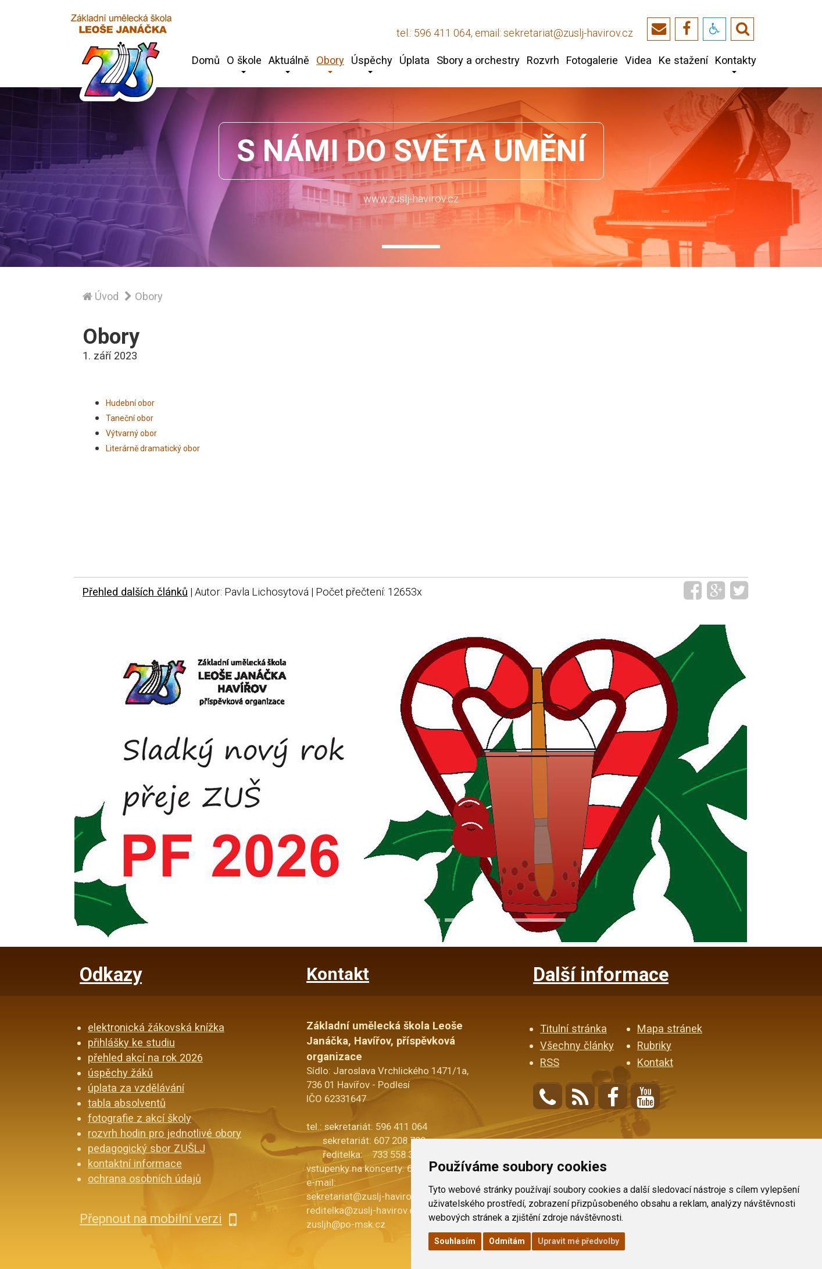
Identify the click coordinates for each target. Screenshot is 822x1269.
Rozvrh (543, 60)
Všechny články (577, 1045)
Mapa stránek (669, 1028)
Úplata (414, 60)
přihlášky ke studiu (131, 1042)
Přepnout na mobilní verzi (158, 1218)
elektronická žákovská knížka (156, 1027)
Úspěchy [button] (371, 64)
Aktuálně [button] (289, 64)
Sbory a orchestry (478, 60)
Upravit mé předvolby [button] (578, 1241)
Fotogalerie (592, 60)
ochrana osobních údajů (144, 1178)
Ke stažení (683, 60)
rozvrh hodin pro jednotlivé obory (164, 1133)
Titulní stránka (573, 1028)
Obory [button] (330, 64)
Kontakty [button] (735, 64)
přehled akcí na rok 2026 (145, 1057)
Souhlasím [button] (455, 1241)
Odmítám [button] (507, 1241)
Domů (206, 60)
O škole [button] (244, 64)
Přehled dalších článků (135, 592)
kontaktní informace (135, 1163)
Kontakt (655, 1062)
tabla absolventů (127, 1103)
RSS (549, 1062)
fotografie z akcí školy (139, 1118)
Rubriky (654, 1045)
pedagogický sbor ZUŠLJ (146, 1148)
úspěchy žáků (120, 1073)
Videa (638, 60)
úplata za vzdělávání (136, 1088)
